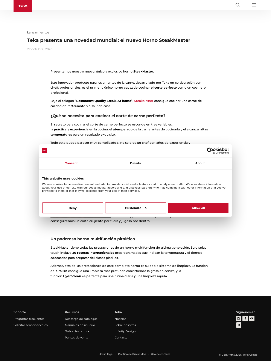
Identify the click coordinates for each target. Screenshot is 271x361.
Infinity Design (125, 331)
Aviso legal (106, 354)
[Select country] (246, 5)
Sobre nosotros (125, 325)
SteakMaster (143, 101)
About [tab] (200, 163)
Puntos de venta (76, 337)
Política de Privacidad (132, 354)
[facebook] (245, 318)
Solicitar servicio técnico (31, 325)
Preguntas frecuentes (29, 318)
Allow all (198, 208)
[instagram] (238, 318)
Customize (135, 208)
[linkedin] (238, 325)
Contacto (121, 337)
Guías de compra (77, 331)
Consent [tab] (71, 163)
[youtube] (251, 318)
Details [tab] (135, 163)
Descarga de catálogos (81, 318)
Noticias (120, 318)
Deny (73, 208)
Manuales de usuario (80, 325)
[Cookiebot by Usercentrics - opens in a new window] (210, 150)
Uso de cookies (160, 354)
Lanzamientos (38, 32)
